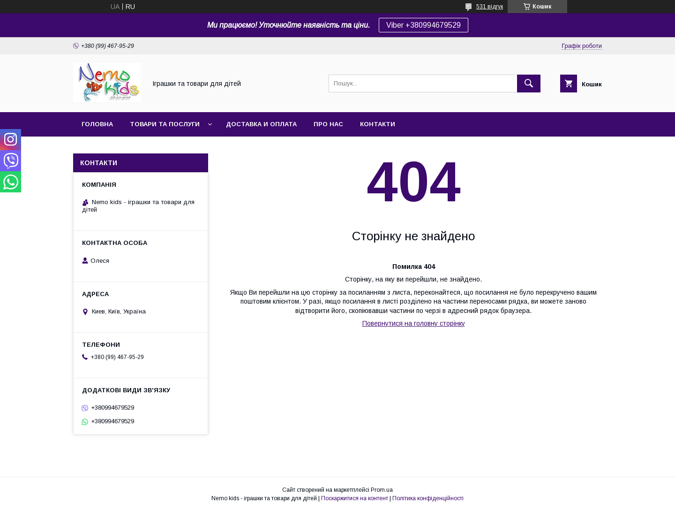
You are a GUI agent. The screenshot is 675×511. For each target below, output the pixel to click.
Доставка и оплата (261, 124)
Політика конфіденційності (428, 498)
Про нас (328, 124)
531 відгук (489, 6)
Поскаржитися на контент (354, 498)
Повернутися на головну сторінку (413, 323)
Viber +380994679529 (423, 25)
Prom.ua (382, 490)
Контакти (377, 124)
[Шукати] (528, 83)
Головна (97, 124)
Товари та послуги (165, 124)
